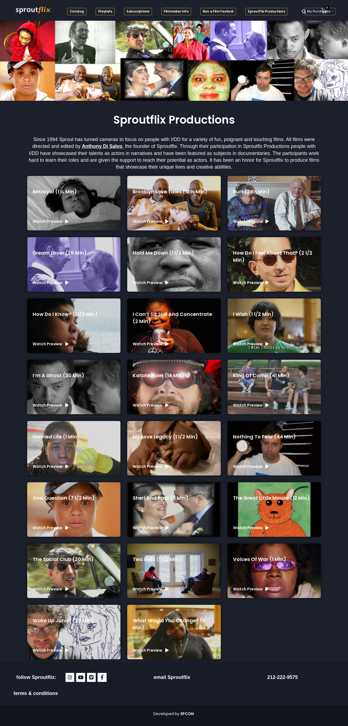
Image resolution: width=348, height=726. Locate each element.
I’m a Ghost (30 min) (58, 375)
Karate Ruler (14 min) (159, 375)
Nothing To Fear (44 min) (264, 436)
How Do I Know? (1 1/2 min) (65, 314)
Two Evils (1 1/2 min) (157, 559)
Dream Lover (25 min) (60, 252)
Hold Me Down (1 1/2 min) (163, 252)
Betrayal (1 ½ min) (55, 191)
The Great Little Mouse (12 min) (271, 498)
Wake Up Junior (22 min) (63, 620)
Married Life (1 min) (56, 436)
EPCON (188, 713)
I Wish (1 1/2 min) (253, 314)
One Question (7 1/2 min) (64, 498)
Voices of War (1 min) (259, 559)
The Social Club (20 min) (63, 559)
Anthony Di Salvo (102, 146)
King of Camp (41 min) (261, 375)
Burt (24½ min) (251, 191)
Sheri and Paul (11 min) (160, 498)
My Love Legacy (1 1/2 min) (165, 436)
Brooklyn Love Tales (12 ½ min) (170, 191)
